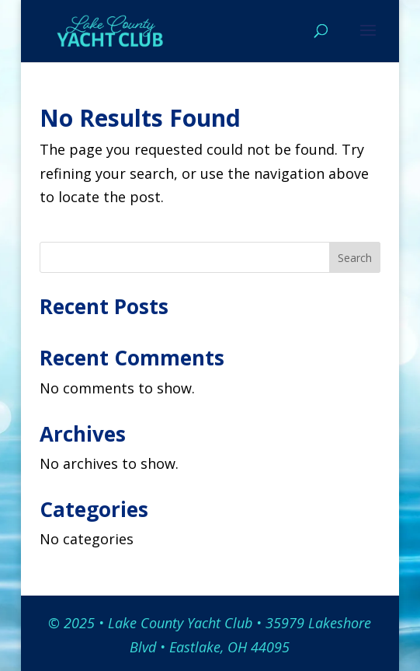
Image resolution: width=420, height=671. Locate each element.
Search (355, 257)
